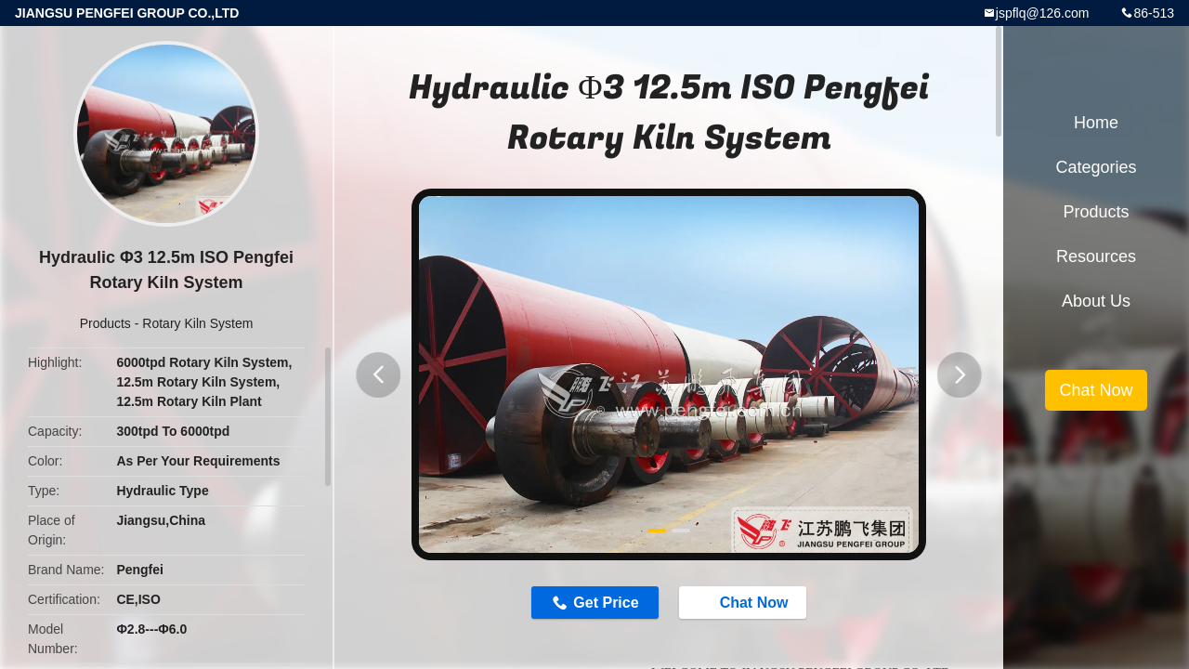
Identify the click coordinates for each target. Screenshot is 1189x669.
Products (105, 323)
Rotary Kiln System (197, 323)
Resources (1096, 256)
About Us (1096, 301)
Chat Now (754, 604)
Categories (1095, 167)
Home (1096, 122)
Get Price (596, 604)
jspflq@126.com (1043, 13)
